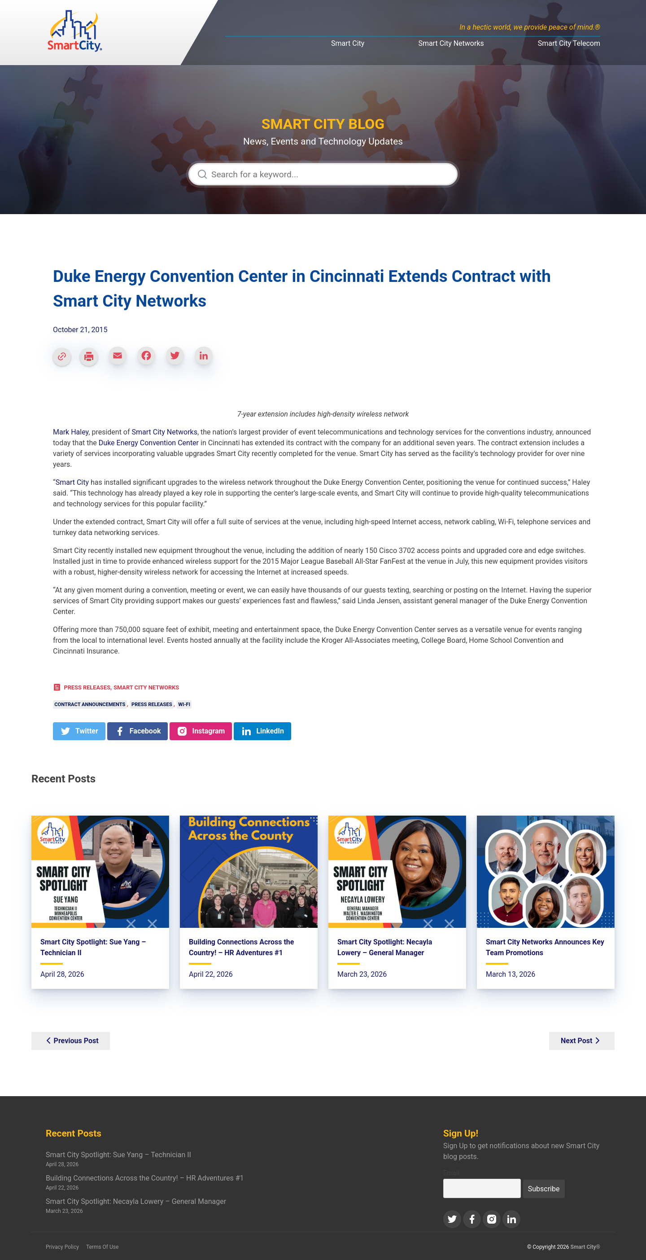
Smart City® (586, 1247)
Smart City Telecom (569, 43)
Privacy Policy (62, 1247)
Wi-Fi (184, 704)
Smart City (347, 43)
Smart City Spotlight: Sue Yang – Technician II (118, 1154)
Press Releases (87, 687)
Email (451, 1173)
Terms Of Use (102, 1247)
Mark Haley (70, 432)
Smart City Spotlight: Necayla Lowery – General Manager (136, 1201)
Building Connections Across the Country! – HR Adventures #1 (145, 1178)
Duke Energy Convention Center (149, 443)
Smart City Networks (451, 43)
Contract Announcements (89, 704)
